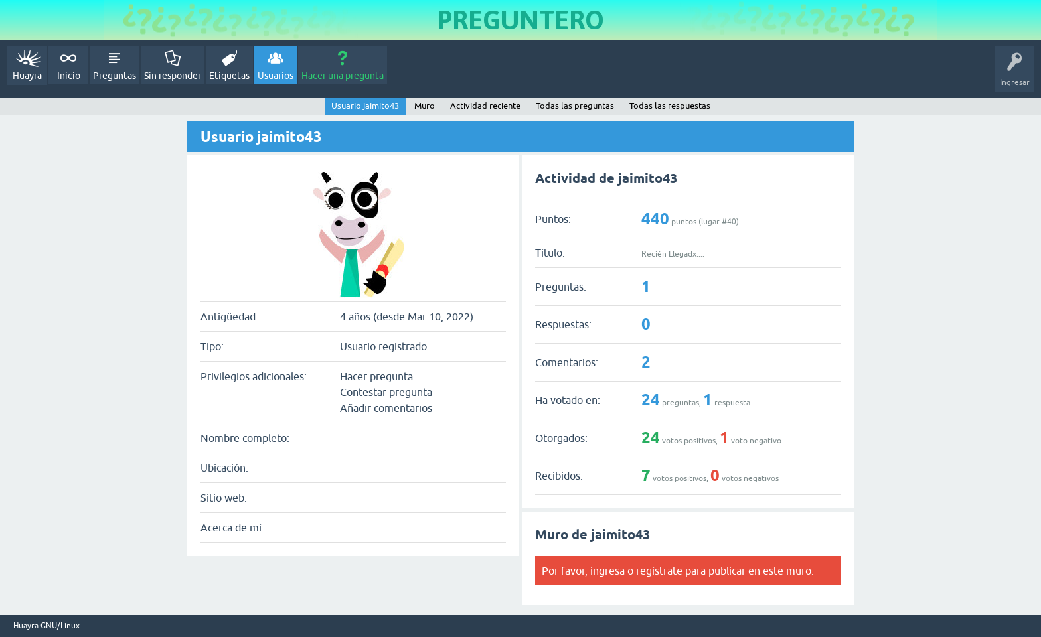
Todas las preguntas (575, 106)
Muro (424, 106)
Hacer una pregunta (342, 75)
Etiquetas (229, 75)
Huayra (27, 75)
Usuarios (275, 75)
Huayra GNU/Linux (46, 626)
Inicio (68, 75)
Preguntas (114, 75)
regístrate (659, 571)
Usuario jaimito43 (365, 106)
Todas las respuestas (669, 106)
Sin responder (172, 75)
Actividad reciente (485, 106)
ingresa (607, 571)
